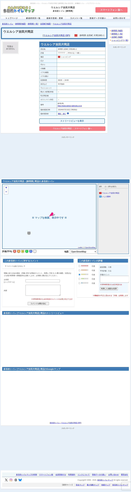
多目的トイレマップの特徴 (26, 477)
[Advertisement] (119, 89)
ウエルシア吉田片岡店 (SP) (56, 35)
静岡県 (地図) (117, 31)
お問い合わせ (113, 477)
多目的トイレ (7, 24)
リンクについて (84, 477)
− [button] (6, 192)
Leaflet (80, 247)
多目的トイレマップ (105, 482)
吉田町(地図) (45, 24)
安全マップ (80, 487)
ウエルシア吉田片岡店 (62, 24)
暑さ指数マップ (93, 487)
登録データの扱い (99, 477)
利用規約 (71, 477)
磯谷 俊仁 (62, 114)
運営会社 (124, 477)
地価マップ (105, 487)
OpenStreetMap (90, 247)
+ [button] (6, 188)
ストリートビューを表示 (72, 121)
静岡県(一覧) (33, 24)
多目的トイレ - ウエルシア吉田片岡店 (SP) (65, 425)
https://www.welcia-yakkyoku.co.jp (70, 106)
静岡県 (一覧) (117, 34)
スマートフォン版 (46, 477)
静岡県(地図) (20, 24)
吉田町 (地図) (117, 37)
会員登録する (60, 477)
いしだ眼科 (105, 197)
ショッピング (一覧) (119, 40)
